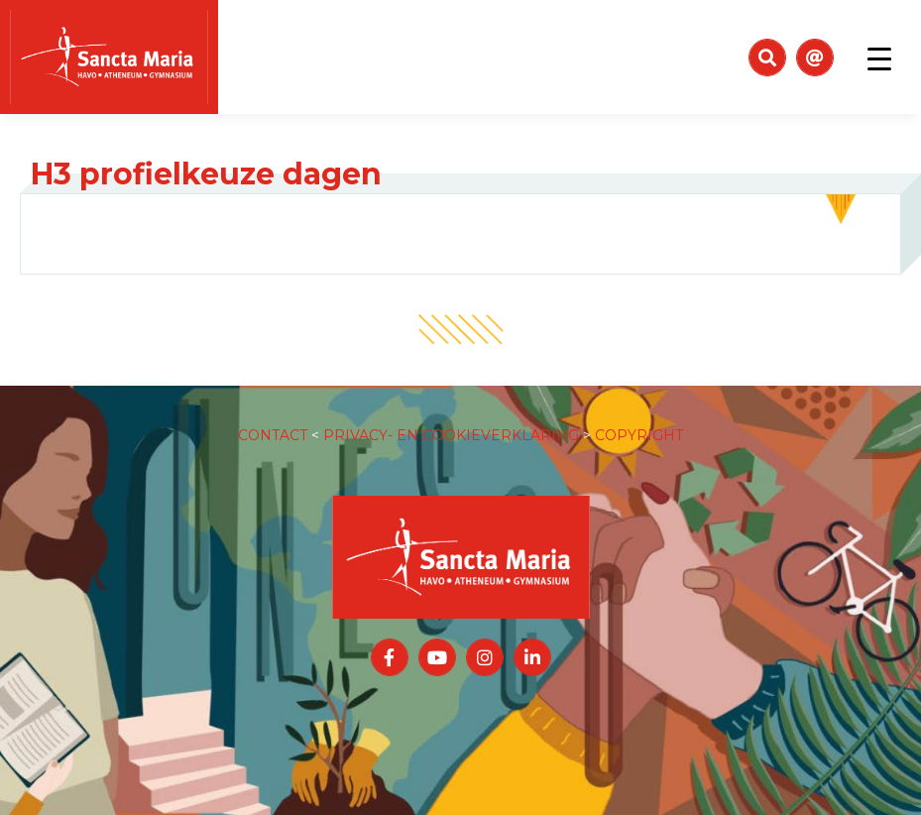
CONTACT (272, 435)
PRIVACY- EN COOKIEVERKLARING (451, 435)
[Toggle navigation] (879, 57)
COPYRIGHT (639, 435)
